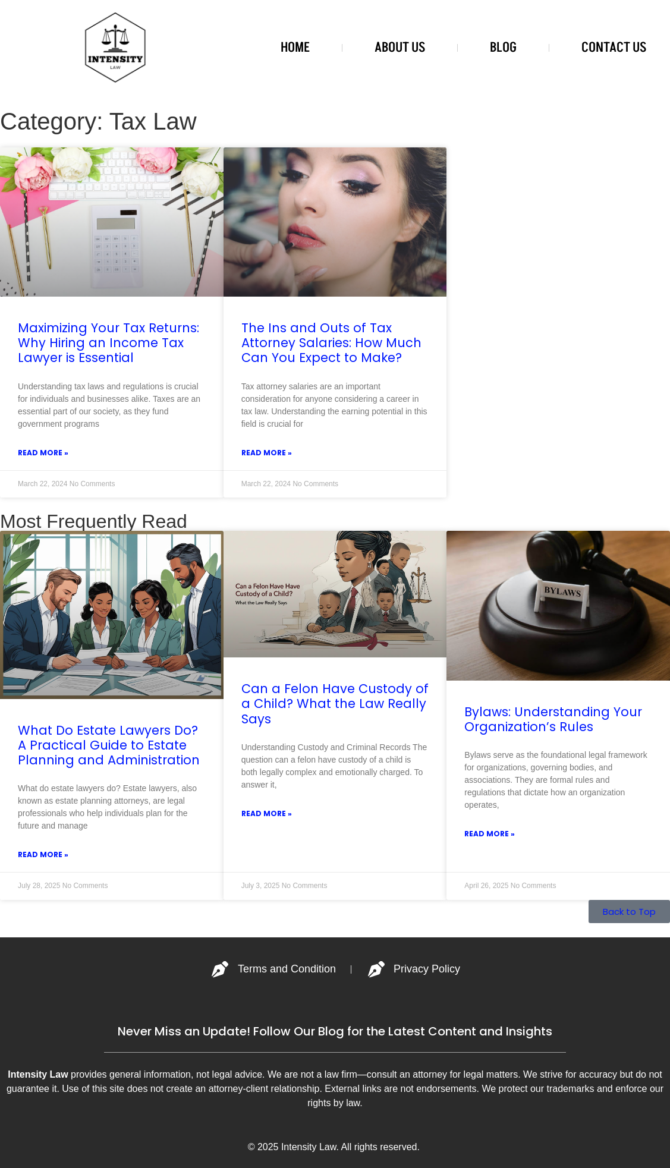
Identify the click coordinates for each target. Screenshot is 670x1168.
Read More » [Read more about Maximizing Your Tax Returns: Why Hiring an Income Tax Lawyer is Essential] (43, 453)
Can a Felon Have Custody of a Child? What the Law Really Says (335, 703)
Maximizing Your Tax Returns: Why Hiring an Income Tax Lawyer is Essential (108, 342)
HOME (295, 47)
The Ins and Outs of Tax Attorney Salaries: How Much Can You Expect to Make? (331, 342)
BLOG (503, 47)
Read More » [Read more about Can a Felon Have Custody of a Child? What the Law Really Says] (266, 813)
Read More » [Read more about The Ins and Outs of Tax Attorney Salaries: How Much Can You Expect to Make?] (266, 453)
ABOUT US (400, 47)
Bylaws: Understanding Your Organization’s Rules (553, 719)
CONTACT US (613, 47)
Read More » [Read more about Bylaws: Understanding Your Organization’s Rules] (489, 834)
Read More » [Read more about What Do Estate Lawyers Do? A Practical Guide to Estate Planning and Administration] (43, 854)
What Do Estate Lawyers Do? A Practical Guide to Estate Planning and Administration (109, 745)
